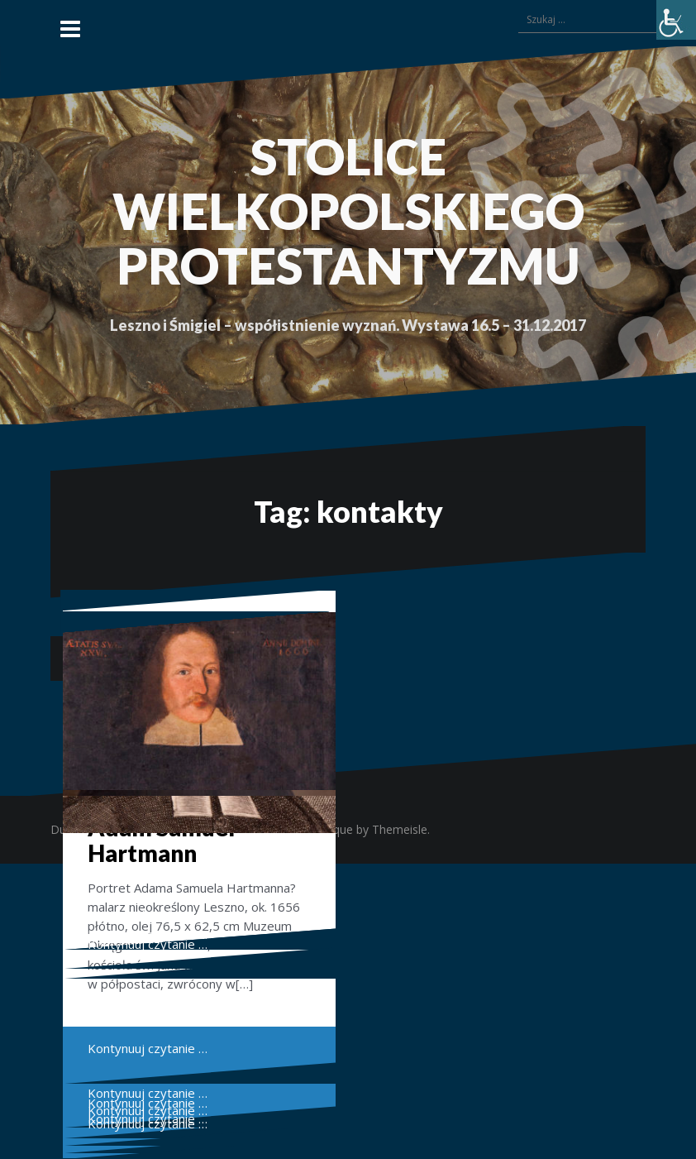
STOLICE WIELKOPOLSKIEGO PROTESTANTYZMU (348, 211)
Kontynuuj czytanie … (147, 944)
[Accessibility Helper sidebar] (676, 20)
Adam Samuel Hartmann (161, 840)
